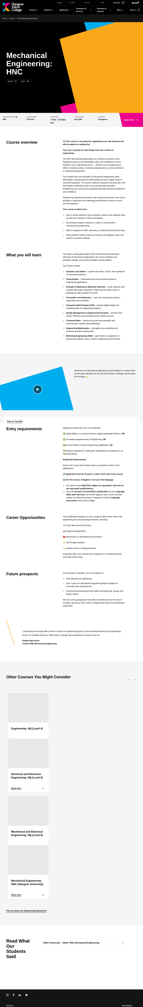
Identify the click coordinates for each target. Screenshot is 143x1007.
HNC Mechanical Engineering (28, 18)
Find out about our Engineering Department (26, 911)
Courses (12, 18)
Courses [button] (33, 10)
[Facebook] (13, 995)
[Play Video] (37, 389)
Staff (102, 3)
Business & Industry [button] (104, 10)
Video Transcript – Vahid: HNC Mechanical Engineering (71, 943)
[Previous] (128, 680)
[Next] (134, 680)
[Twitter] (26, 995)
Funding (72, 3)
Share (25, 81)
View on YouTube (15, 421)
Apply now (131, 120)
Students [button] (49, 10)
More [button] (120, 10)
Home (5, 18)
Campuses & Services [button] (84, 10)
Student (87, 3)
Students (9, 1006)
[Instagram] (7, 995)
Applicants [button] (64, 10)
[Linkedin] (20, 995)
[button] (119, 2)
